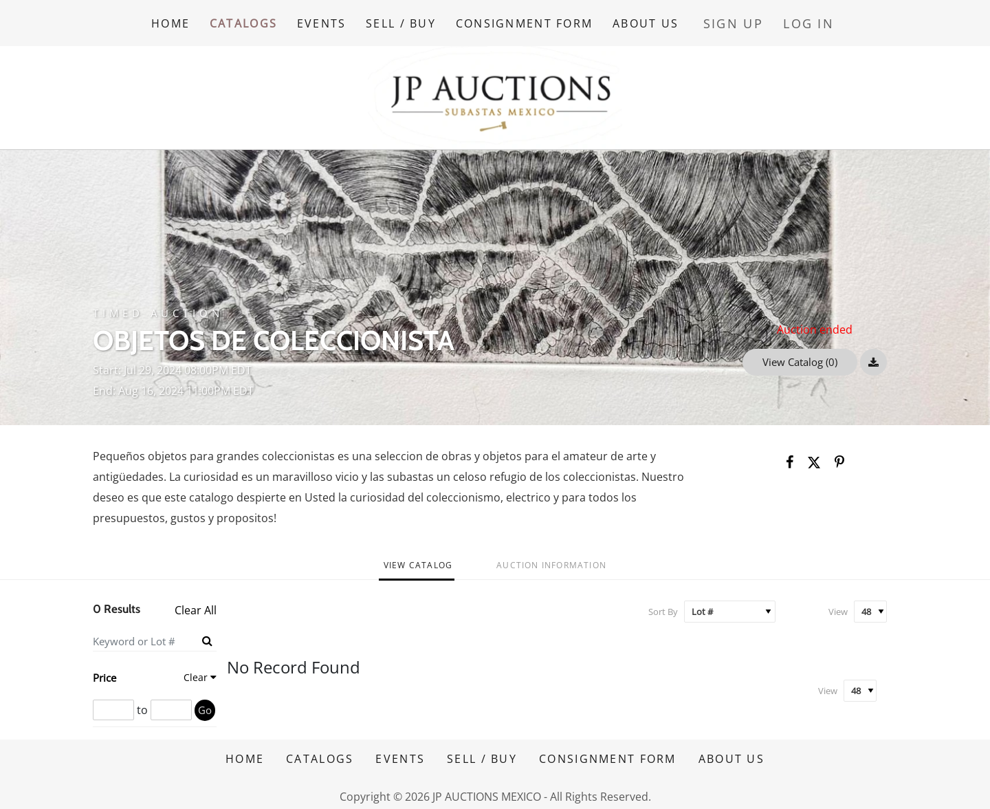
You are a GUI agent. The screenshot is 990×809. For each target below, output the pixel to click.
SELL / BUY (415, 20)
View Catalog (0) (799, 356)
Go (205, 704)
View (838, 605)
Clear (196, 671)
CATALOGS (247, 20)
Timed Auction (158, 307)
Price (104, 671)
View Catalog (418, 559)
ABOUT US (668, 20)
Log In (816, 20)
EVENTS (330, 20)
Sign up (752, 20)
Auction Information (551, 559)
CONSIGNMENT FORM (542, 20)
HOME (170, 20)
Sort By (663, 605)
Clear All (196, 604)
